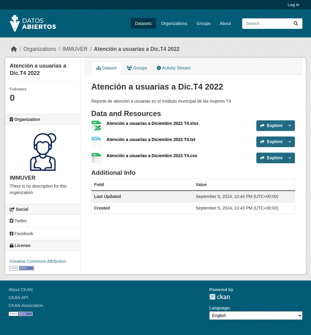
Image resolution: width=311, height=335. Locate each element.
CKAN (219, 297)
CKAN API (18, 297)
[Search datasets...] (272, 23)
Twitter (18, 220)
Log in (293, 4)
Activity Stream (173, 67)
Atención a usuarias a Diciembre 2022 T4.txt (151, 139)
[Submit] (296, 23)
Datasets (143, 23)
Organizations (174, 23)
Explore (271, 125)
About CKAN (20, 289)
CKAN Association (26, 305)
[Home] (14, 49)
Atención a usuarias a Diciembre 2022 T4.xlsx (153, 123)
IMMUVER (75, 49)
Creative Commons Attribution (38, 261)
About (225, 23)
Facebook (21, 233)
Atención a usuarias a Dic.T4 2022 (136, 49)
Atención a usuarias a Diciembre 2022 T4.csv (152, 155)
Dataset (106, 67)
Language (219, 307)
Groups (203, 23)
